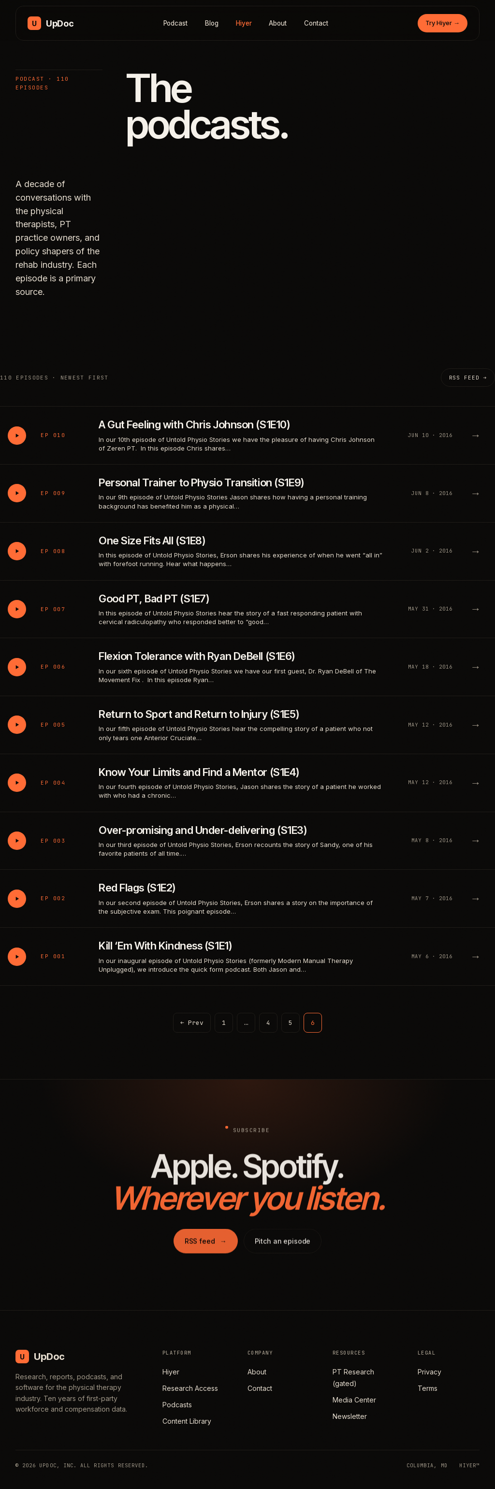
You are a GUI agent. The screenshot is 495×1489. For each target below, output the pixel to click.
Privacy (429, 1372)
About (278, 23)
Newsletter (350, 1416)
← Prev (192, 1023)
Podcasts (177, 1405)
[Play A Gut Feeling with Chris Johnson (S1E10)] (17, 435)
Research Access (190, 1388)
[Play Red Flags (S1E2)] (17, 899)
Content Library (186, 1421)
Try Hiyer (442, 23)
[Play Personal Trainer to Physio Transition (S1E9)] (17, 493)
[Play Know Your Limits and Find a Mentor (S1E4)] (17, 783)
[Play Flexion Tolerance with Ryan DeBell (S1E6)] (17, 667)
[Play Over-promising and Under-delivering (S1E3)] (17, 841)
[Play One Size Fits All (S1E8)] (17, 551)
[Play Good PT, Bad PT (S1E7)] (17, 609)
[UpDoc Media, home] (50, 23)
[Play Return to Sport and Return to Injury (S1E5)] (17, 724)
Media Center (354, 1400)
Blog (211, 23)
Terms (427, 1388)
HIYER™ (469, 1465)
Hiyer (244, 23)
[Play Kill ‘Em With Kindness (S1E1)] (17, 957)
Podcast (175, 23)
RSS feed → (468, 377)
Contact (316, 23)
